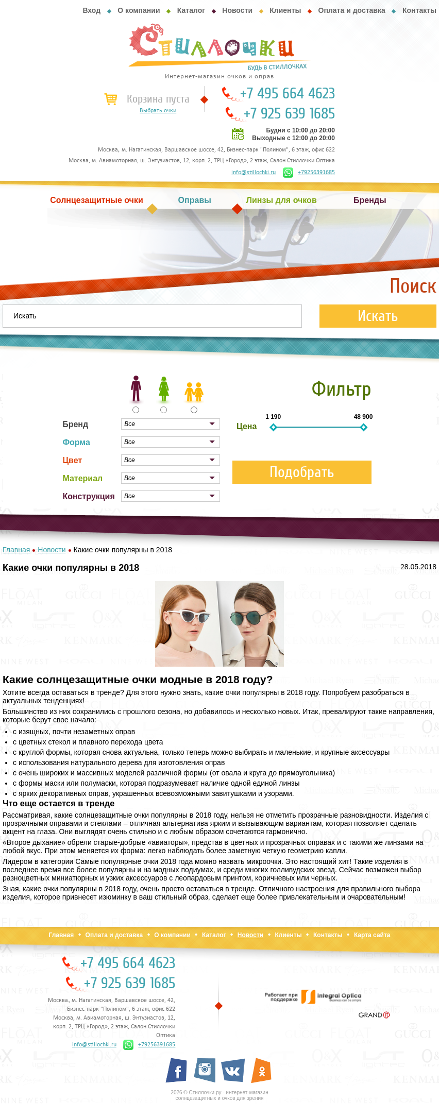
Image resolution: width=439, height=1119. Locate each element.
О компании (138, 10)
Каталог (191, 10)
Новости (237, 10)
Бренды (369, 200)
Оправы (194, 200)
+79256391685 (309, 172)
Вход (91, 10)
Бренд (75, 424)
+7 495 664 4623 (287, 93)
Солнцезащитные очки (96, 200)
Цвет (72, 460)
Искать (378, 316)
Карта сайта (372, 935)
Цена (247, 426)
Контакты (419, 10)
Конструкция (88, 496)
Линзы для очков (281, 200)
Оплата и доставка (351, 10)
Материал (82, 478)
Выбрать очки (158, 111)
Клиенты (285, 10)
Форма (76, 442)
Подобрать (301, 472)
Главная (61, 935)
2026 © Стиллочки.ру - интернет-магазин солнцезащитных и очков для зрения (219, 1095)
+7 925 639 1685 (289, 114)
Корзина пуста (158, 99)
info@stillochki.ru (253, 172)
